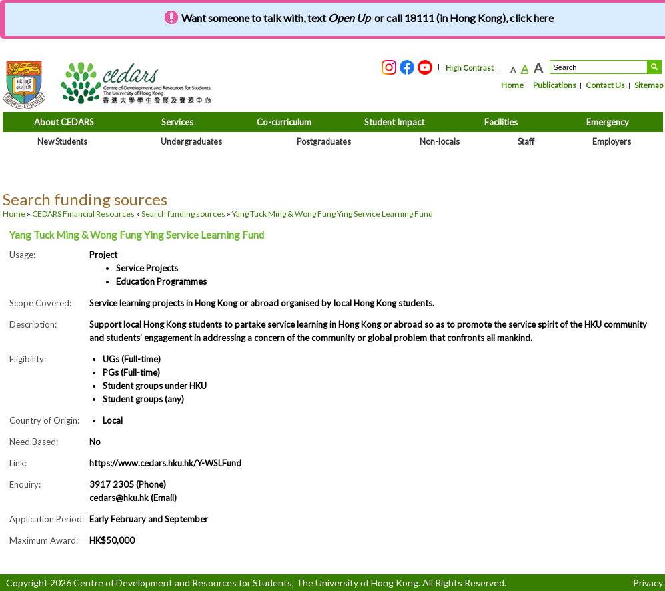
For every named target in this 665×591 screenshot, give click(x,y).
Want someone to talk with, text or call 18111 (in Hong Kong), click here (367, 17)
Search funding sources (183, 214)
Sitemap (648, 85)
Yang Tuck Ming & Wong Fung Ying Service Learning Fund (332, 214)
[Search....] (599, 67)
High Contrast (470, 67)
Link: (18, 463)
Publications (554, 85)
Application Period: (46, 519)
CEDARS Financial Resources (83, 214)
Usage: (22, 254)
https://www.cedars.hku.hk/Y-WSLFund (165, 463)
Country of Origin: (44, 420)
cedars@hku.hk (120, 497)
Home (512, 85)
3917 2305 (111, 484)
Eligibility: (27, 359)
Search (654, 67)
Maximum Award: (43, 540)
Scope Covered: (40, 303)
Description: (33, 324)
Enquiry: (25, 484)
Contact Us (605, 85)
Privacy (648, 582)
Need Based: (33, 441)
